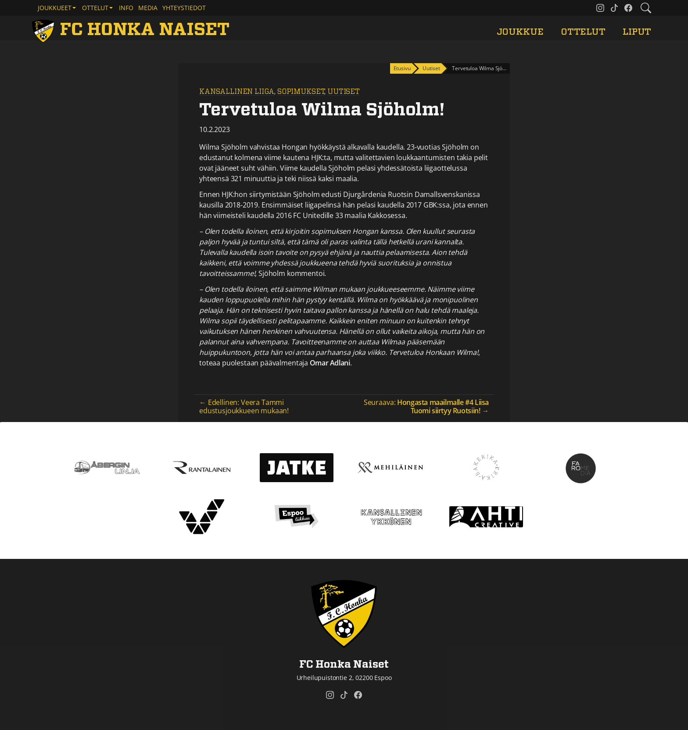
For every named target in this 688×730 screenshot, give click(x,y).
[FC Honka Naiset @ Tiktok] (614, 8)
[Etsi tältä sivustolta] (646, 8)
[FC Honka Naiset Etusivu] (132, 29)
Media (148, 8)
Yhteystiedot (184, 8)
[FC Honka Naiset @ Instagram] (600, 8)
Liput (637, 31)
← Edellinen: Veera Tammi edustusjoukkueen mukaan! (244, 406)
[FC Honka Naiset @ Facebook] (628, 8)
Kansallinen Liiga (236, 91)
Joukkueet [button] (55, 8)
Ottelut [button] (95, 8)
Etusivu (402, 68)
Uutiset (343, 91)
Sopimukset (300, 91)
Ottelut (583, 31)
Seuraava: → (426, 406)
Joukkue (520, 31)
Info (126, 8)
